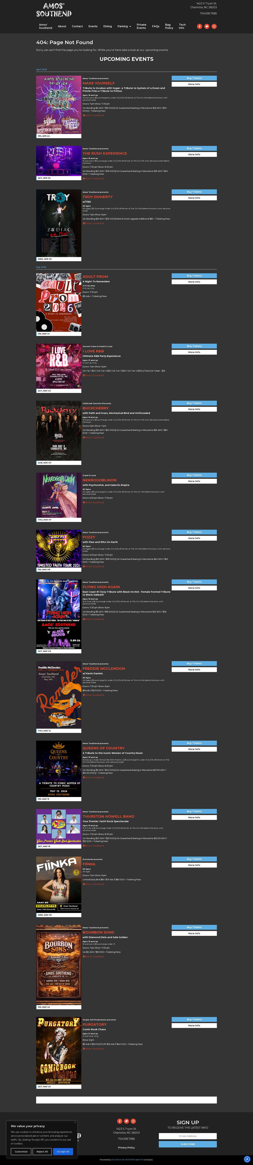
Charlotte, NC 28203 (203, 7)
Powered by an (126, 1159)
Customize (21, 1151)
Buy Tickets (194, 78)
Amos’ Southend (45, 26)
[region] (41, 1140)
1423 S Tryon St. (207, 3)
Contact (77, 26)
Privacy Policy (126, 1147)
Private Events (141, 26)
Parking (124, 26)
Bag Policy (169, 26)
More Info (194, 84)
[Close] (75, 1122)
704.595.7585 (208, 13)
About (62, 26)
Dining (107, 26)
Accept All (63, 1151)
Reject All (42, 1151)
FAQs (155, 26)
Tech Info (182, 26)
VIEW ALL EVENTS (127, 1100)
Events (93, 26)
